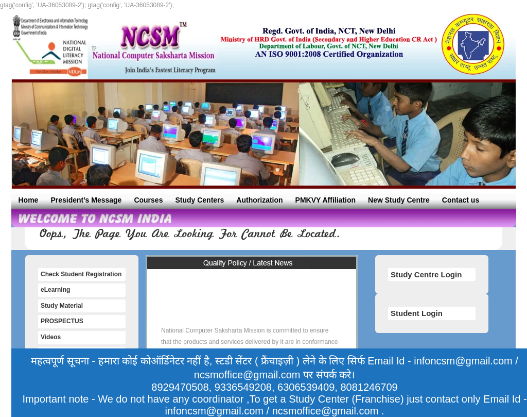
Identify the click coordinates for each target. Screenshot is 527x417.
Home (29, 200)
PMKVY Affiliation (325, 200)
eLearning (55, 289)
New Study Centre (399, 200)
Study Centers (199, 200)
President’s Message (85, 200)
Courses (148, 200)
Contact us (460, 200)
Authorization (259, 200)
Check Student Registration (81, 274)
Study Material (62, 305)
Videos (51, 337)
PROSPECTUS (62, 321)
